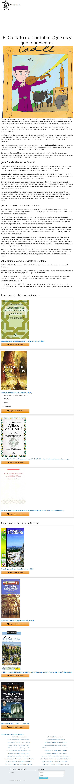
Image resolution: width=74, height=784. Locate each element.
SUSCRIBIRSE (43, 778)
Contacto (11, 772)
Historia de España (16, 5)
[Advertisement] (37, 22)
